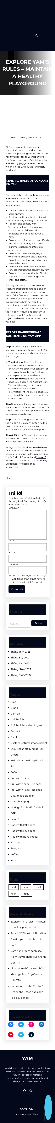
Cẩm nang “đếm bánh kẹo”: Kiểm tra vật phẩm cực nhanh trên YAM (28, 957)
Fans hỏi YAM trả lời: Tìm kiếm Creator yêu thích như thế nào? (28, 939)
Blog (8, 478)
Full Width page (20, 778)
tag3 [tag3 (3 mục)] (38, 887)
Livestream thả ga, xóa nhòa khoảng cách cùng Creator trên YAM (27, 974)
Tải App (15, 842)
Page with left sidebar (24, 825)
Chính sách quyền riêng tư (26, 725)
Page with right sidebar (24, 836)
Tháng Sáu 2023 (20, 663)
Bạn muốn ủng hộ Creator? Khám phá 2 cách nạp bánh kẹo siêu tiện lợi (27, 992)
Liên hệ (15, 819)
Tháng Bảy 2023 (20, 657)
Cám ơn (15, 713)
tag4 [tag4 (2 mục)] (14, 893)
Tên (11, 541)
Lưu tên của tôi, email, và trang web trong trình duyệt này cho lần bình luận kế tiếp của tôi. (29, 578)
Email (12, 552)
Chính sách (17, 719)
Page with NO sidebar (24, 831)
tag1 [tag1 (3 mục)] (13, 887)
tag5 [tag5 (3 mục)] (26, 893)
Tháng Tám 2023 (20, 651)
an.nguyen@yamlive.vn (27, 1114)
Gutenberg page (20, 801)
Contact (15, 731)
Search (39, 623)
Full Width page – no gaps (26, 784)
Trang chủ (17, 848)
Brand (14, 707)
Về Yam (15, 854)
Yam (13, 860)
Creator (15, 737)
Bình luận (15, 507)
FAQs (14, 772)
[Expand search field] (36, 35)
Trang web (14, 564)
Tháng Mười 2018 (21, 675)
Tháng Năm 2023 (21, 669)
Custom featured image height (29, 743)
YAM (27, 1058)
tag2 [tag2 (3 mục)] (25, 887)
